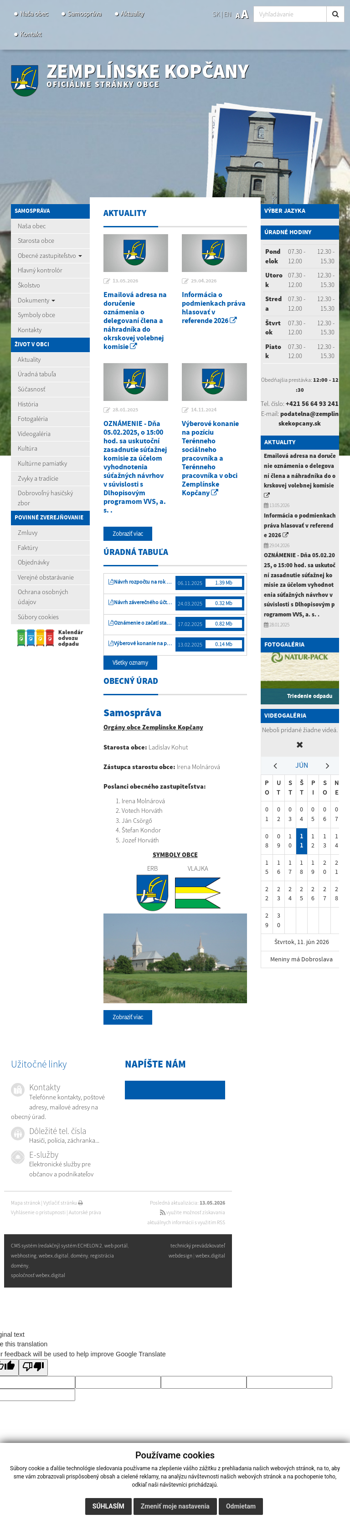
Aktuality (132, 14)
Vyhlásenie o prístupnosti (38, 1212)
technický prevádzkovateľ (197, 1245)
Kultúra (27, 448)
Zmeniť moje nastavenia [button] (175, 1506)
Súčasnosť (31, 389)
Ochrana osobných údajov (43, 597)
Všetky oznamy (130, 663)
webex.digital (210, 1255)
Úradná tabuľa (37, 374)
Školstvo (29, 285)
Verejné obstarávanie (46, 577)
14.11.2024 (203, 410)
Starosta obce (36, 240)
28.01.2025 (125, 410)
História (28, 404)
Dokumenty (36, 300)
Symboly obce (36, 315)
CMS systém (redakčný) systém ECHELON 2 (56, 1245)
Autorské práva (85, 1212)
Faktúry (28, 548)
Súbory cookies (38, 617)
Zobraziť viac (128, 534)
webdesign (180, 1255)
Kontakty (29, 330)
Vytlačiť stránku (63, 1203)
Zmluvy (27, 533)
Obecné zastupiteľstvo (50, 255)
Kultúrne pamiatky (42, 463)
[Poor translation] (33, 1367)
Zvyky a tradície (38, 478)
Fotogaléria (33, 419)
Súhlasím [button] (108, 1506)
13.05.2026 (125, 281)
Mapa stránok (25, 1203)
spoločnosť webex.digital (38, 1275)
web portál (116, 1245)
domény (79, 1255)
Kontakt (30, 34)
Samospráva (84, 14)
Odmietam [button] (241, 1506)
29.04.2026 (203, 281)
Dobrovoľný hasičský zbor (45, 498)
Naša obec (34, 14)
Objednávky (33, 562)
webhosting (23, 1255)
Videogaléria (34, 434)
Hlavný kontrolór (40, 270)
